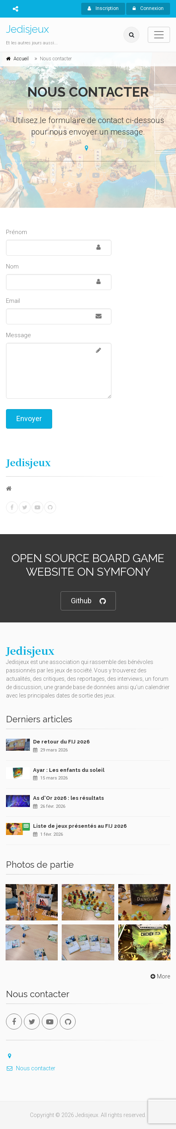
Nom (12, 266)
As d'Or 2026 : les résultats (68, 798)
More (159, 976)
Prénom (16, 232)
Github (88, 601)
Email (13, 300)
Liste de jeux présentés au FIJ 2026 (80, 826)
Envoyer (29, 418)
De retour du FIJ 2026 (61, 742)
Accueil (21, 59)
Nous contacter (30, 1068)
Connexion (148, 8)
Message (18, 335)
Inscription (103, 8)
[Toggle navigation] (159, 35)
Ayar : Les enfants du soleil (68, 770)
